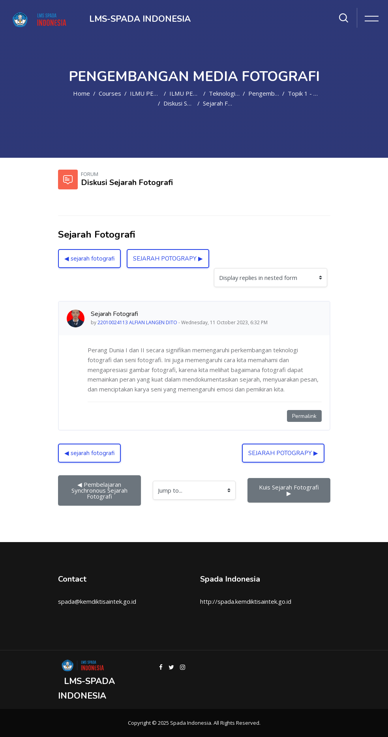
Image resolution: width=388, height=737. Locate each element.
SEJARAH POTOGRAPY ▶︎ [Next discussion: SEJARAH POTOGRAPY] (168, 259)
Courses (110, 93)
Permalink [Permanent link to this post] (304, 416)
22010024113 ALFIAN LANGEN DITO (137, 322)
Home (81, 93)
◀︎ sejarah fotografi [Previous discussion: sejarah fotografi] (89, 259)
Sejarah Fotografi (226, 103)
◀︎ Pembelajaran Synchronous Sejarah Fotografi (100, 490)
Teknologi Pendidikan (237, 93)
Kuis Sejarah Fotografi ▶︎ (290, 490)
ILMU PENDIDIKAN (156, 93)
